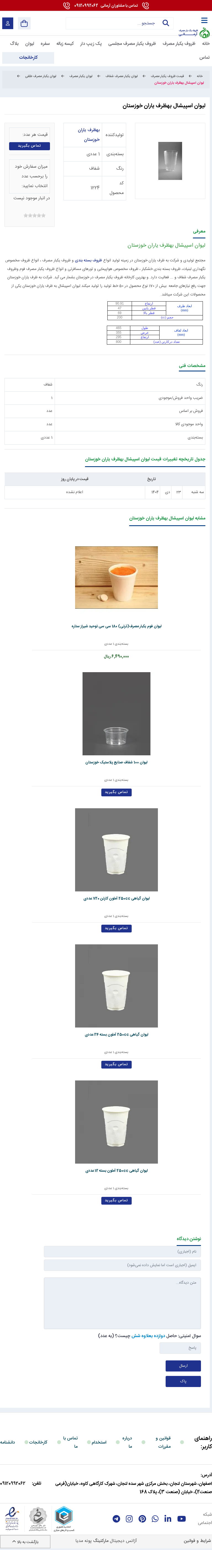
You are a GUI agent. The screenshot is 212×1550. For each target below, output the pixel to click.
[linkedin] (168, 1519)
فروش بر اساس (191, 411)
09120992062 (106, 5)
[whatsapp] (155, 1519)
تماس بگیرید (29, 146)
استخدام (99, 1442)
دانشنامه (7, 1442)
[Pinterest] (142, 1519)
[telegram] (116, 1519)
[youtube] (181, 1519)
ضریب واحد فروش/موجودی (181, 398)
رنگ (120, 168)
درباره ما (127, 1442)
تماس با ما (70, 1442)
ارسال (183, 1366)
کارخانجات (38, 1442)
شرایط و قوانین (197, 1541)
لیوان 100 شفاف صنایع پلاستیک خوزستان (105, 762)
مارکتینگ (100, 1541)
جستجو (165, 23)
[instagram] (129, 1519)
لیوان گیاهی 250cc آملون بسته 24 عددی (105, 1035)
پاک (183, 1381)
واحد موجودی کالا (189, 424)
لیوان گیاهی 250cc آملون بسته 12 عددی (105, 1171)
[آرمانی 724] (194, 20)
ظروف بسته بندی (88, 260)
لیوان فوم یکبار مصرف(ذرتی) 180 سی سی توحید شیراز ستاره (105, 626)
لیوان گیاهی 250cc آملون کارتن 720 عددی (105, 899)
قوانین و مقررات (163, 1442)
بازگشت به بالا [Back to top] (25, 1542)
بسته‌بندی (115, 154)
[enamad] (12, 1519)
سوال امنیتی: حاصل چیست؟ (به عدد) (149, 1336)
